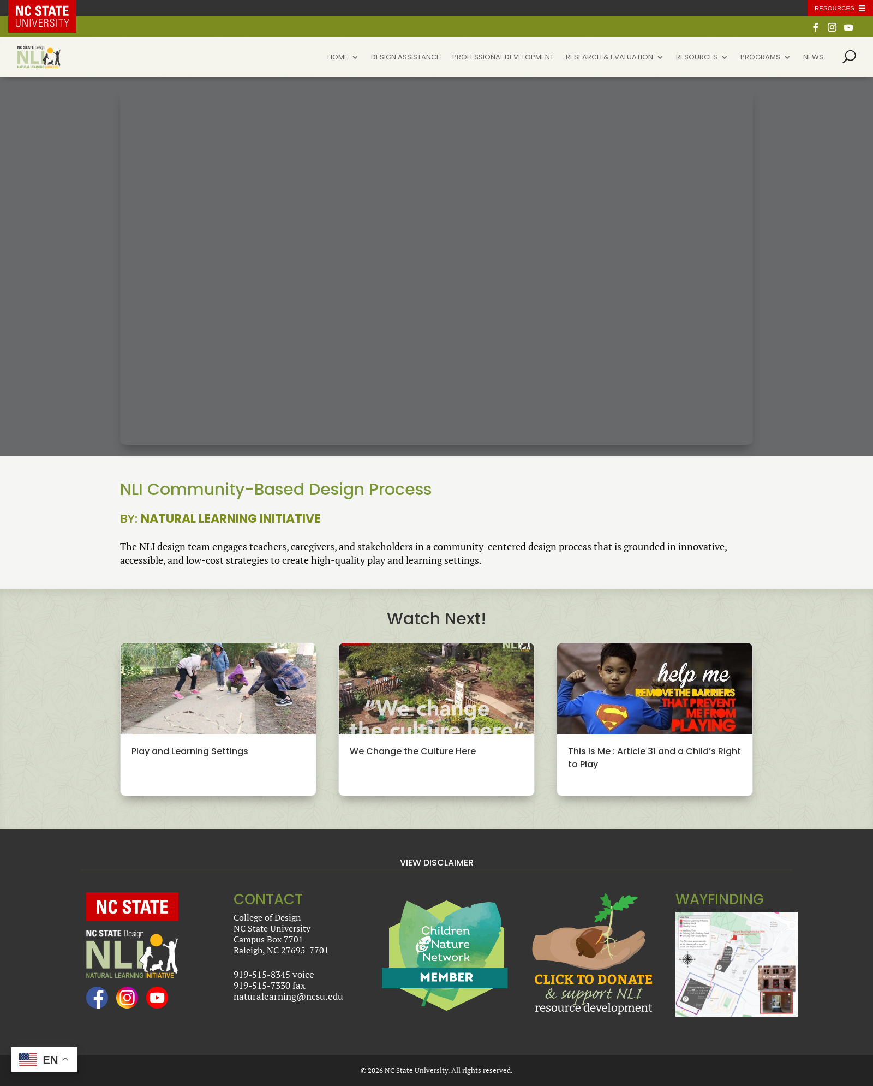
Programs (760, 57)
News (813, 57)
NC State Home (50, 8)
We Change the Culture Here (413, 751)
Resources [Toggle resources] (834, 8)
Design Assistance (405, 57)
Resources (696, 57)
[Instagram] (832, 30)
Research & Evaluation (609, 57)
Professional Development (503, 57)
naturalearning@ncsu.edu (288, 996)
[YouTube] (848, 30)
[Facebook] (815, 30)
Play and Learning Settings (189, 751)
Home (337, 57)
